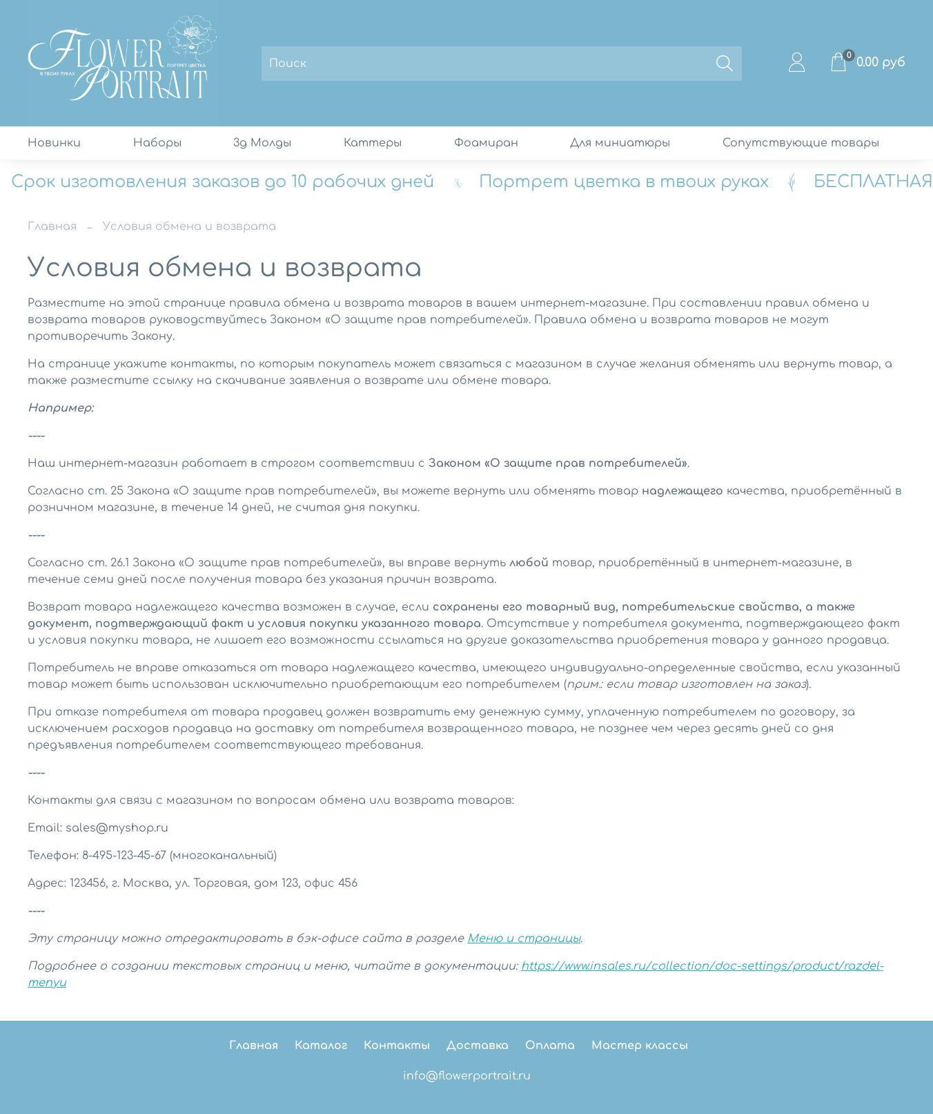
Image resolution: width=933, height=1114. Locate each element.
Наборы (157, 143)
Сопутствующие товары (801, 143)
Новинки (54, 143)
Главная (52, 226)
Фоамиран (486, 143)
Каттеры (373, 143)
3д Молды (262, 143)
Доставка (477, 1045)
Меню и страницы (523, 938)
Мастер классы (639, 1045)
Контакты (397, 1045)
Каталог (321, 1045)
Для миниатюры (620, 143)
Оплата (550, 1045)
